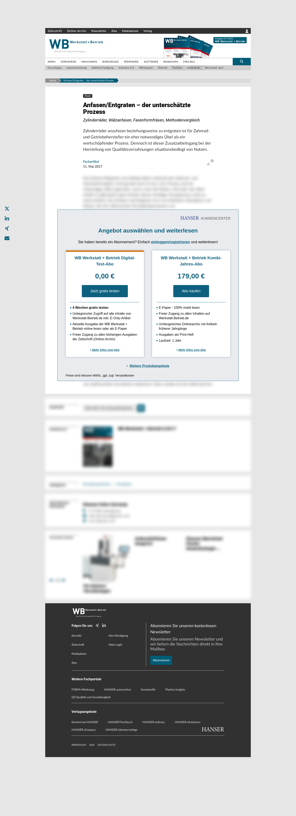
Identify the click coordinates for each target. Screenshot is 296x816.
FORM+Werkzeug (83, 748)
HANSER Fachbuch (120, 781)
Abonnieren (161, 705)
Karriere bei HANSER (85, 781)
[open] (208, 178)
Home (52, 80)
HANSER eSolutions (187, 781)
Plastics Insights (175, 748)
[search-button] (242, 61)
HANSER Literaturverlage (121, 788)
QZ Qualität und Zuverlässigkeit (91, 756)
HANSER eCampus (84, 788)
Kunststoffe (148, 748)
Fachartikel (91, 176)
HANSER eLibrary (153, 781)
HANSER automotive (117, 748)
